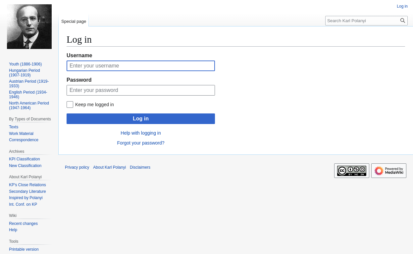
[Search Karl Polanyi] (366, 20)
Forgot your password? (140, 143)
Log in (141, 118)
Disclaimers (140, 167)
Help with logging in (141, 133)
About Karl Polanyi (109, 167)
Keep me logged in (94, 104)
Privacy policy (77, 167)
